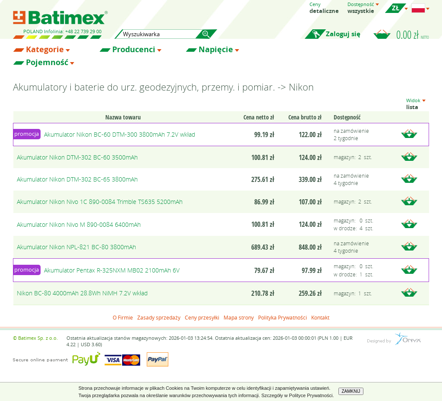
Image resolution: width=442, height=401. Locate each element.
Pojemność (47, 62)
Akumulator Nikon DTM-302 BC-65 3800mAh (77, 179)
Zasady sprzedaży (158, 317)
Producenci (133, 49)
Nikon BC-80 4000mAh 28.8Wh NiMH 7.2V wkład (82, 293)
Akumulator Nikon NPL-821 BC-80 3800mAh (76, 247)
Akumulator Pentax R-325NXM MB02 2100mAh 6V (112, 270)
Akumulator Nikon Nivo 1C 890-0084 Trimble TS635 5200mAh (100, 201)
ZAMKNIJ (351, 391)
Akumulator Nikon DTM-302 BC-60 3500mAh (77, 157)
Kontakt (320, 317)
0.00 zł (412, 34)
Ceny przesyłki (202, 317)
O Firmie (123, 317)
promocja (26, 134)
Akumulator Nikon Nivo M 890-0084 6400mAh (79, 224)
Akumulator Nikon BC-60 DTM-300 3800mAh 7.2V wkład (119, 134)
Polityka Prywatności (282, 317)
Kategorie (45, 49)
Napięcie (216, 49)
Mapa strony (239, 317)
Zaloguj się (343, 33)
